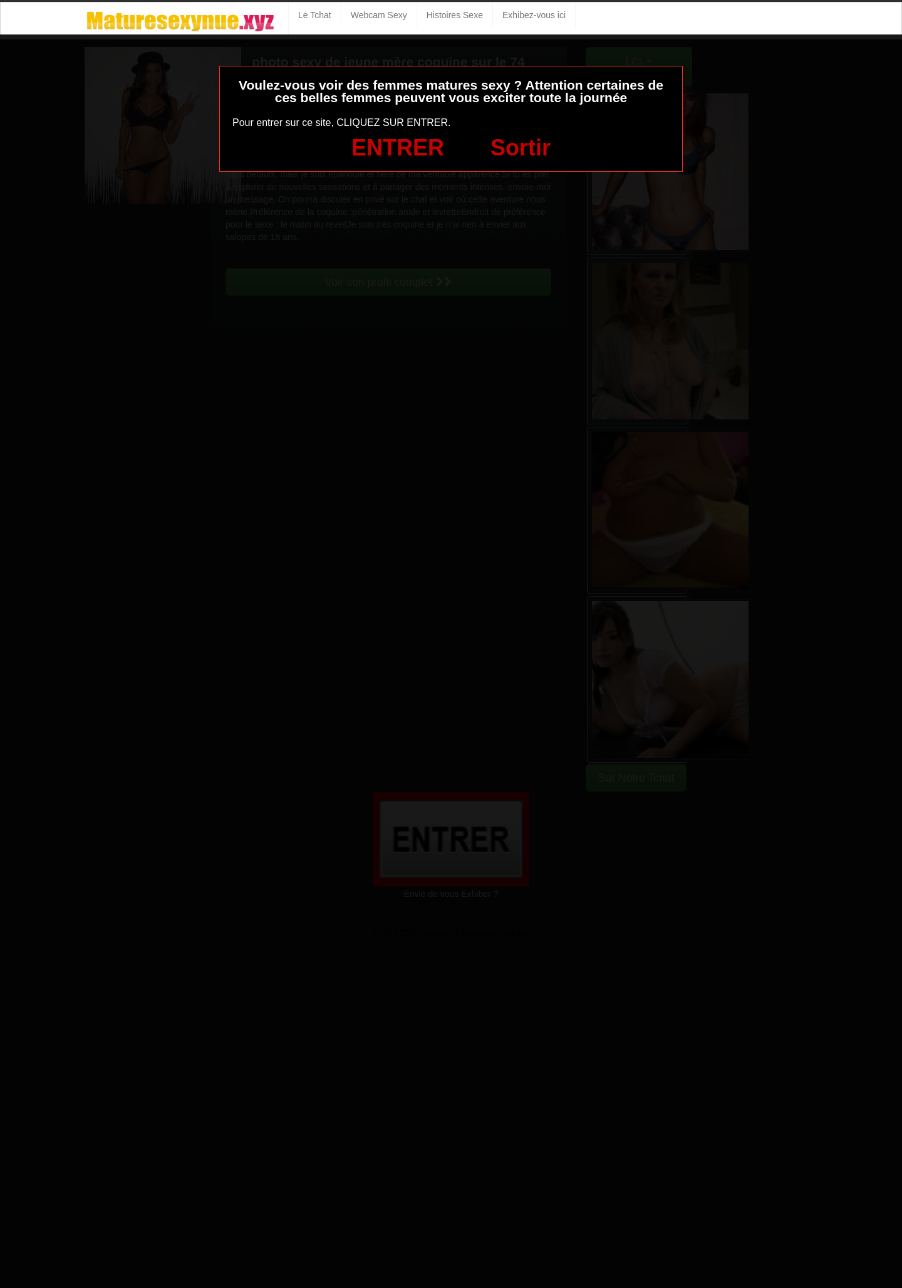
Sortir (520, 147)
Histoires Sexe (455, 15)
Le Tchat (314, 15)
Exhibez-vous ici (534, 15)
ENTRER (397, 147)
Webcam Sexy (379, 15)
